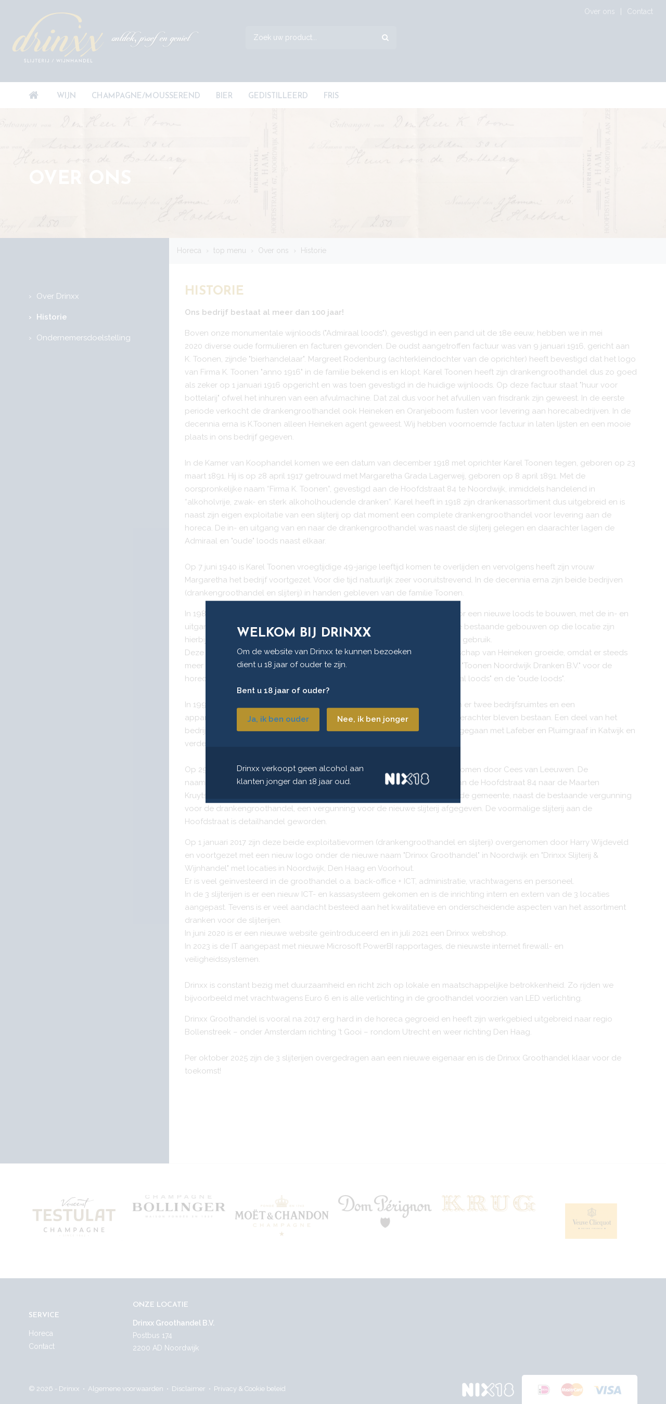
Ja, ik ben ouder (278, 719)
